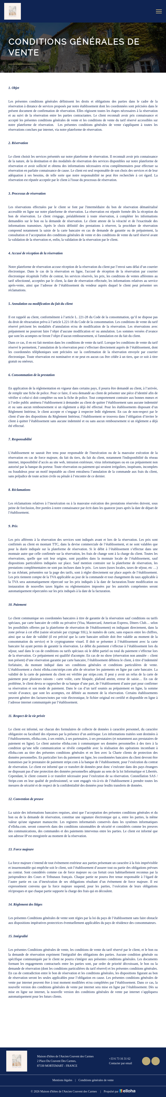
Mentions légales (62, 1080)
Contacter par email (118, 1063)
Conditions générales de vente (96, 1080)
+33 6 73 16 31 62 (117, 1059)
